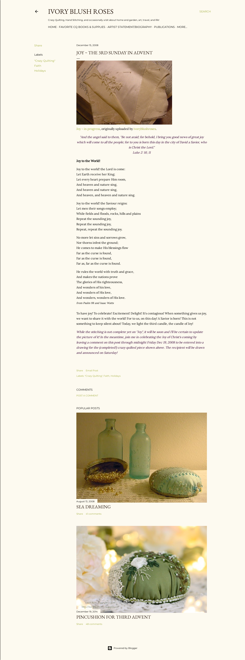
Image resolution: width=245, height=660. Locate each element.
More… (182, 27)
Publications (164, 27)
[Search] (205, 11)
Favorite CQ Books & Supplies (82, 27)
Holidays (40, 70)
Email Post (92, 370)
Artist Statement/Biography (130, 27)
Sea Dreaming (93, 507)
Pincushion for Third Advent (113, 617)
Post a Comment (87, 395)
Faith (37, 65)
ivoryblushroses (145, 129)
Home (52, 27)
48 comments (94, 624)
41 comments (93, 513)
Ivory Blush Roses (81, 11)
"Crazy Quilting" (44, 60)
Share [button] (38, 45)
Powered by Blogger (122, 648)
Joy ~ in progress (88, 129)
